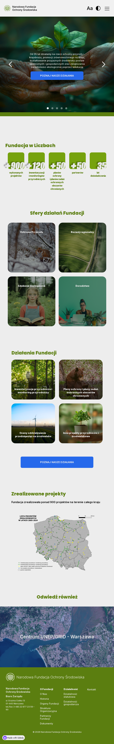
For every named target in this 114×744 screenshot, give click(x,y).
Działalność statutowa (70, 695)
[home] (18, 8)
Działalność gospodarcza (71, 703)
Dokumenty (46, 723)
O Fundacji (46, 689)
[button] (106, 8)
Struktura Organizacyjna (48, 709)
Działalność (71, 689)
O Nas (43, 694)
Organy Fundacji (49, 703)
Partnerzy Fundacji (45, 717)
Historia (44, 698)
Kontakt (91, 689)
